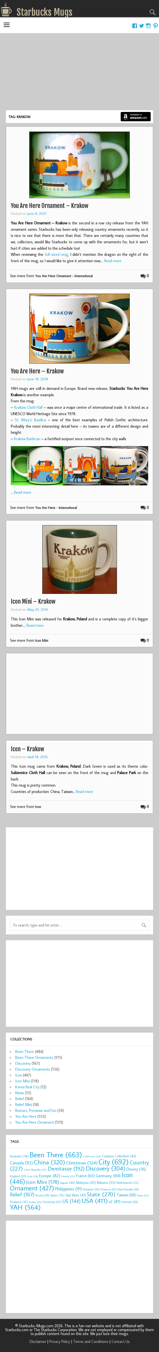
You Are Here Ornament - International (64, 275)
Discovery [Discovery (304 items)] (105, 1168)
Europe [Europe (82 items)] (49, 1175)
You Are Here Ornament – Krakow (49, 205)
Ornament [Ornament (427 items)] (32, 1188)
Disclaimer (37, 1341)
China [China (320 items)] (49, 1162)
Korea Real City (27, 1086)
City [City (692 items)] (114, 1161)
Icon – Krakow (27, 749)
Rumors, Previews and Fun (35, 1110)
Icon (38, 806)
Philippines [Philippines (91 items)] (68, 1189)
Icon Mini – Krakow (33, 601)
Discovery (23, 1063)
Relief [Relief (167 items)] (22, 1194)
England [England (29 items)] (18, 1176)
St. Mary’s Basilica (30, 419)
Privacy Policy (59, 1341)
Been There (24, 1051)
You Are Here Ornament (34, 1122)
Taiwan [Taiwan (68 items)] (126, 1194)
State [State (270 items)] (101, 1194)
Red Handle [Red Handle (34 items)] (128, 1189)
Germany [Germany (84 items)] (108, 1175)
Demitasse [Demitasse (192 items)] (66, 1168)
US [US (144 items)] (71, 1201)
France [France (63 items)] (85, 1175)
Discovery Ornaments (32, 1069)
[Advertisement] (79, 73)
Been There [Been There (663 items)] (56, 1154)
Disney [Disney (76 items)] (136, 1169)
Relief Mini (23, 1104)
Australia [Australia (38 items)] (19, 1156)
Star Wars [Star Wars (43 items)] (75, 1195)
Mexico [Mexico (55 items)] (106, 1182)
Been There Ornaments (34, 1057)
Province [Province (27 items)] (109, 1189)
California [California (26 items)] (92, 1156)
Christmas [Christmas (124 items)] (82, 1163)
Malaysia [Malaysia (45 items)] (86, 1182)
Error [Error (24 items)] (32, 1176)
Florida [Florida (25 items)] (68, 1176)
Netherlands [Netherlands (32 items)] (127, 1183)
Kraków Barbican (27, 438)
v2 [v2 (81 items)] (115, 1201)
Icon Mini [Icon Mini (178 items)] (42, 1181)
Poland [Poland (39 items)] (91, 1189)
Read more (112, 260)
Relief (19, 1098)
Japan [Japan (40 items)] (67, 1182)
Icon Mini (41, 640)
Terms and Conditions (90, 1341)
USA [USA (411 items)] (95, 1200)
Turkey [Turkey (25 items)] (35, 1202)
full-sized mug (56, 254)
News (19, 1092)
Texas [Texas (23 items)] (143, 1195)
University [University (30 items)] (52, 1202)
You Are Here (25, 1116)
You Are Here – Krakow (37, 371)
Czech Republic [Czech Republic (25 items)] (35, 1169)
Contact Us (121, 1341)
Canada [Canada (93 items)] (21, 1163)
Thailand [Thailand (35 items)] (19, 1202)
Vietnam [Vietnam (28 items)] (130, 1202)
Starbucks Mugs (44, 12)
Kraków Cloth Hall (28, 407)
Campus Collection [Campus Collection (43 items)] (119, 1156)
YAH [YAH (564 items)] (25, 1207)
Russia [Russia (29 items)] (42, 1195)
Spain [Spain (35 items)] (57, 1195)
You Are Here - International (56, 507)
